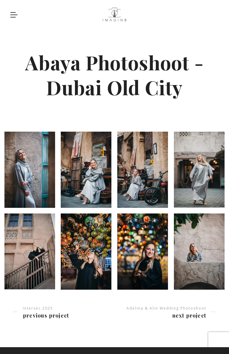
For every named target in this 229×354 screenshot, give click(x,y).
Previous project (46, 315)
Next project (189, 315)
